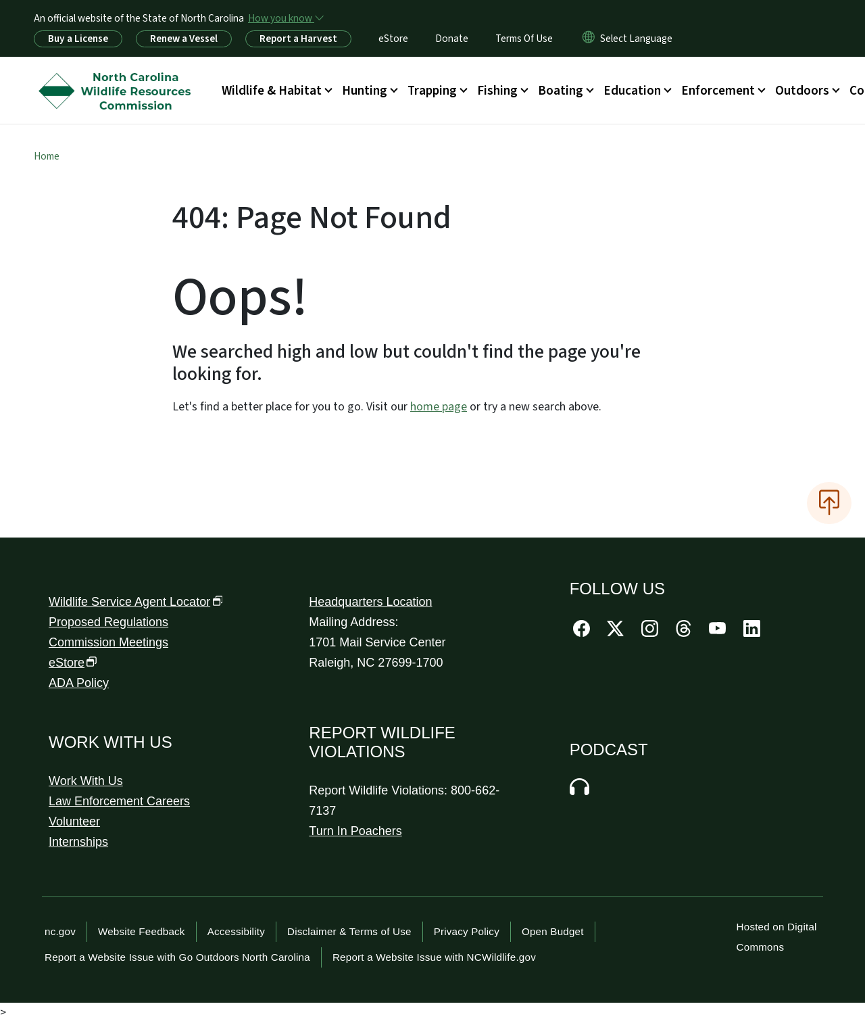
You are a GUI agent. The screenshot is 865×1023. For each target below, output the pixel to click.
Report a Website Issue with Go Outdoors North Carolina (177, 957)
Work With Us (86, 781)
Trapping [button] (432, 90)
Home (46, 156)
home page (438, 406)
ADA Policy (79, 683)
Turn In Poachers (355, 831)
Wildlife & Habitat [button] (272, 90)
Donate (451, 38)
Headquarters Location (370, 602)
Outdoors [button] (802, 90)
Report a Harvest (298, 38)
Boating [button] (560, 90)
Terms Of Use (524, 38)
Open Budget (553, 931)
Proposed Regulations (108, 622)
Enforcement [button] (718, 90)
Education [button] (632, 90)
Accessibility (236, 931)
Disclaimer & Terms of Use (349, 931)
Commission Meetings (108, 642)
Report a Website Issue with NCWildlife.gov (434, 957)
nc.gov (60, 931)
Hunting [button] (364, 90)
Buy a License (78, 38)
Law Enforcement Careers (119, 801)
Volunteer (74, 821)
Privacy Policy (466, 931)
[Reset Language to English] (589, 38)
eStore (393, 38)
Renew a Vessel (184, 38)
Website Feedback (141, 931)
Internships (78, 842)
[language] (636, 38)
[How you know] (285, 18)
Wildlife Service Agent (136, 602)
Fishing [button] (497, 90)
